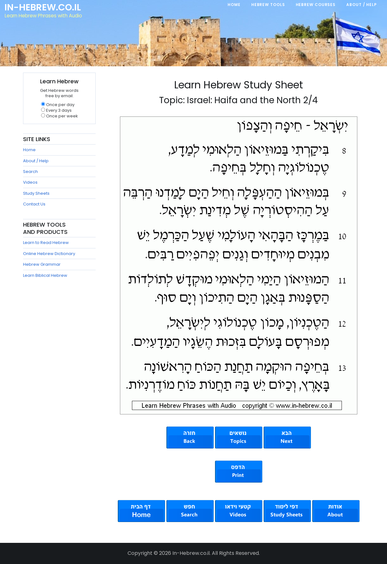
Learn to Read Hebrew (46, 243)
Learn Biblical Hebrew (45, 275)
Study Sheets (36, 193)
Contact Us (34, 204)
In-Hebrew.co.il (42, 7)
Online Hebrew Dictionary (49, 254)
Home (29, 150)
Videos (30, 182)
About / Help (36, 161)
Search (30, 172)
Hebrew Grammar (42, 264)
